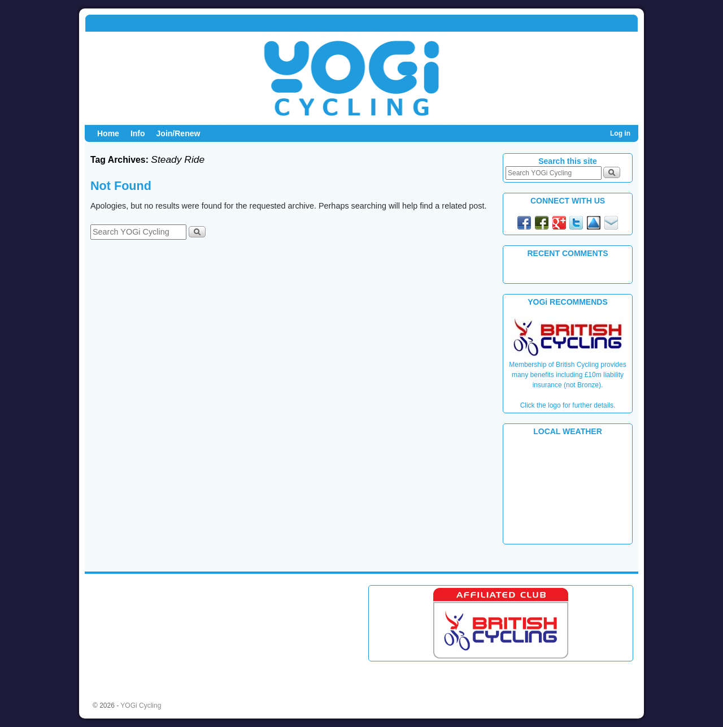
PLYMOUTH (568, 489)
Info (137, 133)
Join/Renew (178, 133)
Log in (620, 133)
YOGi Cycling (140, 705)
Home (108, 133)
